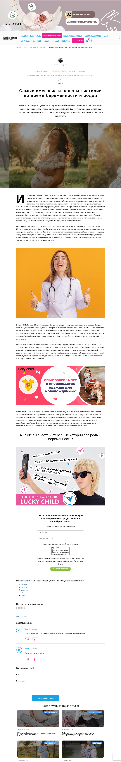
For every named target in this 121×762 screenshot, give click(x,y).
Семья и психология (60, 554)
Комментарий (21, 681)
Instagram (24, 590)
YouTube (24, 587)
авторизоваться (88, 75)
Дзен (23, 596)
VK (22, 593)
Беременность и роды (60, 550)
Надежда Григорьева (60, 65)
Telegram (24, 585)
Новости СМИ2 (22, 616)
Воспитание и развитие (60, 552)
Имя (17, 674)
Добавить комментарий (45, 698)
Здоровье (60, 548)
